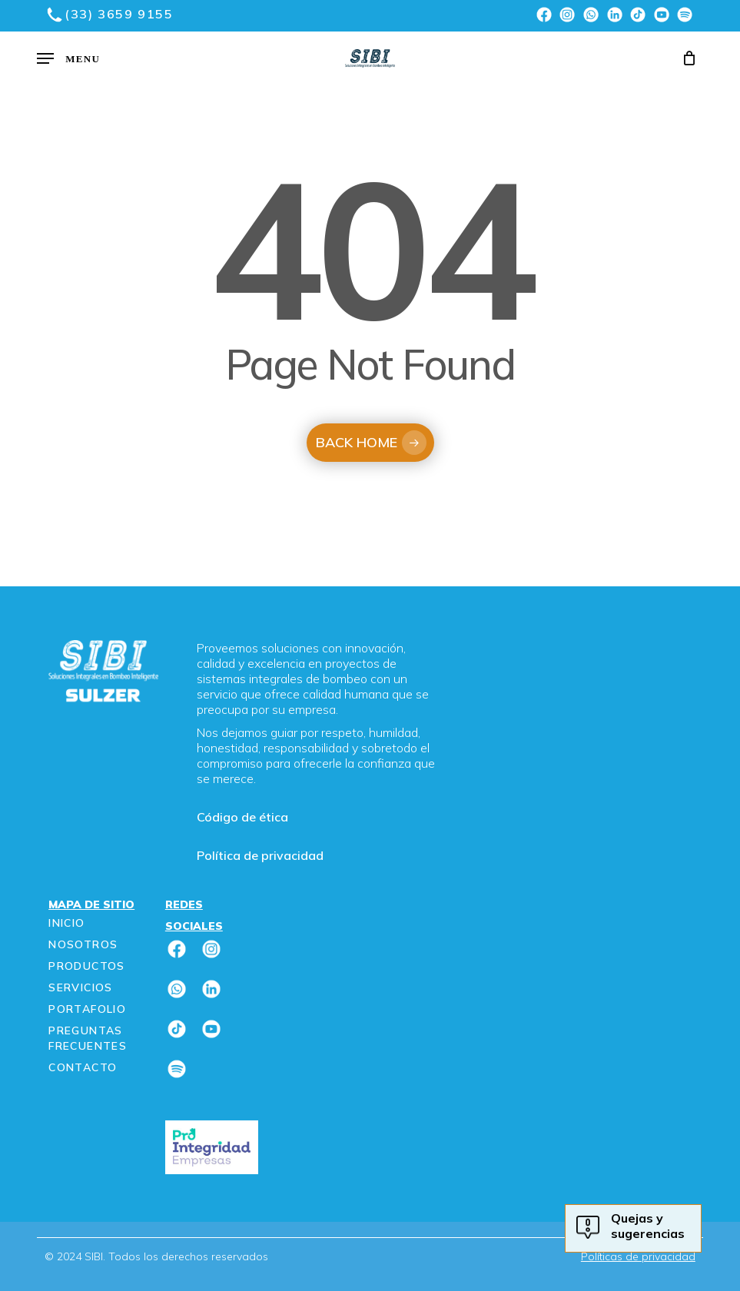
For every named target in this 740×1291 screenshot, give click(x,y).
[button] (68, 58)
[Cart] (686, 58)
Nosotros (83, 944)
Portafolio (87, 1009)
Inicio (66, 923)
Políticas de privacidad (638, 1256)
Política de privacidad (260, 855)
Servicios (80, 987)
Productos (86, 966)
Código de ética (242, 817)
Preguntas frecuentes (87, 1038)
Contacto (82, 1067)
